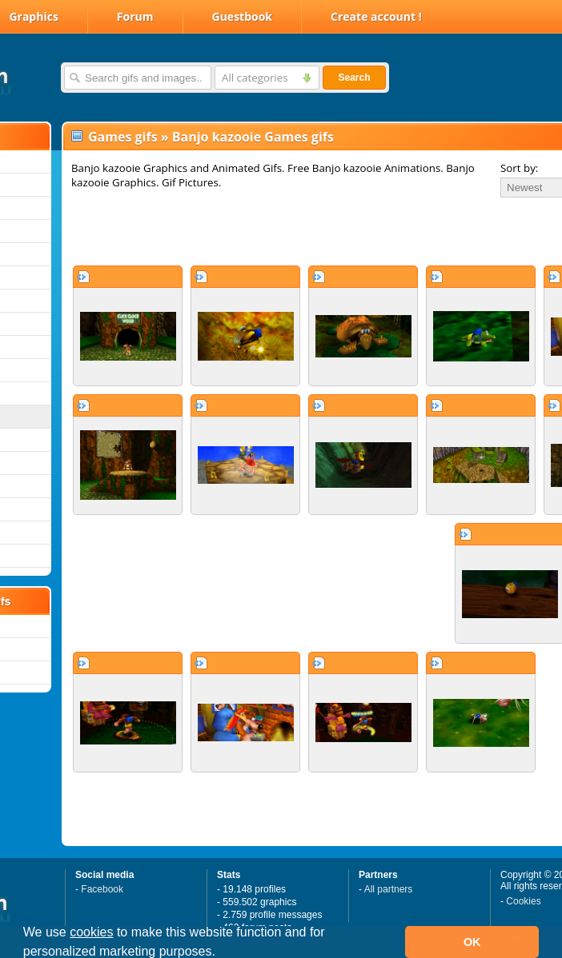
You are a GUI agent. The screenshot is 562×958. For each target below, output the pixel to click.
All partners (388, 889)
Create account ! (376, 16)
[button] (221, 953)
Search (354, 77)
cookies (91, 932)
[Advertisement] (261, 231)
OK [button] (472, 942)
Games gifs (123, 137)
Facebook (102, 889)
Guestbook (242, 16)
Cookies (523, 901)
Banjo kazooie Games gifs (253, 137)
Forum (135, 16)
